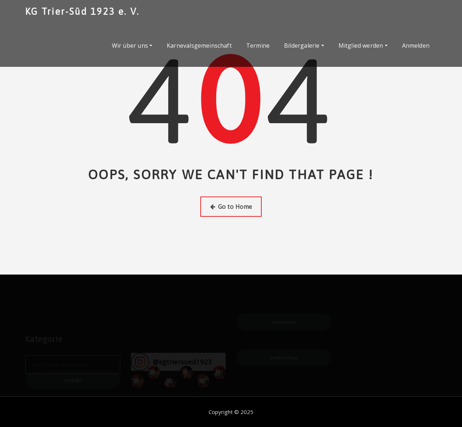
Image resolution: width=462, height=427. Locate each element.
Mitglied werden (363, 45)
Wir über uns (132, 45)
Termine (258, 45)
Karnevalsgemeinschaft (199, 45)
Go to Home (231, 207)
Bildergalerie (304, 45)
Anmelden (416, 45)
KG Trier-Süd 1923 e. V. (82, 11)
